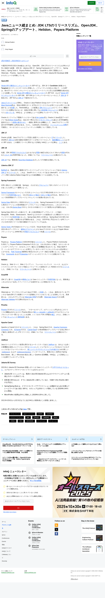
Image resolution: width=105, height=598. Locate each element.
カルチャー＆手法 (79, 451)
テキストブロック (48, 120)
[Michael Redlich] (3, 42)
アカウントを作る (7, 539)
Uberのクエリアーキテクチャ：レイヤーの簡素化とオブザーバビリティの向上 (52, 471)
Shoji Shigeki (10, 49)
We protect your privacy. (84, 68)
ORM (21, 431)
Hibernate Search (54, 307)
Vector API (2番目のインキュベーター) (33, 93)
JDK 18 (4, 165)
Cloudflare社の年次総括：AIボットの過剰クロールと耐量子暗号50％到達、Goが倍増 (18, 463)
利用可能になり (17, 200)
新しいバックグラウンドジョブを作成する (47, 359)
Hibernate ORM (34, 307)
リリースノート (49, 158)
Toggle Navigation (4, 2)
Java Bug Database (26, 165)
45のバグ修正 (37, 200)
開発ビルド (27, 289)
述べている (16, 113)
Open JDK (37, 427)
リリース (59, 138)
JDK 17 (25, 98)
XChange (18, 340)
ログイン (5, 545)
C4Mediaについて (7, 569)
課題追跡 (26, 327)
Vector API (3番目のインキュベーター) (16, 86)
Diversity (5, 574)
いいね (7, 56)
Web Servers (30, 431)
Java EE (56, 427)
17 (53, 138)
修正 (57, 324)
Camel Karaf (32, 340)
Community (16, 262)
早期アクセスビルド (19, 155)
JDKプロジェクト (48, 108)
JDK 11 (12, 140)
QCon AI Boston (37, 546)
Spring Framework (8, 198)
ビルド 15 (10, 158)
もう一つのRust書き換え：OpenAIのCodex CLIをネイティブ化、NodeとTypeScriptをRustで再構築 (17, 470)
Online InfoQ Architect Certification (36, 539)
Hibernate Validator (12, 309)
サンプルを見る (82, 51)
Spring (13, 431)
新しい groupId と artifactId (46, 322)
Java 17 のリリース (9, 103)
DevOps (41, 424)
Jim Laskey (41, 118)
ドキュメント (17, 327)
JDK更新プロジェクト (53, 110)
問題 (38, 155)
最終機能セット (58, 140)
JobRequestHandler (30, 362)
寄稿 (4, 558)
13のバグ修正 (48, 200)
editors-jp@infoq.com (31, 587)
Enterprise (30, 262)
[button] (89, 63)
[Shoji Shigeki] (3, 49)
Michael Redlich (10, 42)
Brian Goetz (16, 120)
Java (4, 19)
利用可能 (18, 224)
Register (90, 2)
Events (5, 554)
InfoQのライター (8, 561)
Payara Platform (17, 249)
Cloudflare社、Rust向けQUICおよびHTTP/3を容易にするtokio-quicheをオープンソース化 (18, 456)
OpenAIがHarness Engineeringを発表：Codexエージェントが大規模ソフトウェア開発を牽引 (53, 464)
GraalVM (18, 289)
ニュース (17, 16)
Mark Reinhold (7, 105)
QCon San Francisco (35, 559)
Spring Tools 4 (7, 234)
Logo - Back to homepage (12, 2)
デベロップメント (16, 424)
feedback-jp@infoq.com (8, 587)
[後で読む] (14, 56)
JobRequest (12, 362)
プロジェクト (44, 190)
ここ (63, 142)
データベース (54, 431)
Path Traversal (20, 259)
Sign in (99, 2)
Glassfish (50, 424)
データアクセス (42, 431)
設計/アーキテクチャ (29, 424)
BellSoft (5, 175)
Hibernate (47, 427)
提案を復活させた (23, 122)
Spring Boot (21, 212)
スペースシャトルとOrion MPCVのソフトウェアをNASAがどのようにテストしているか (87, 470)
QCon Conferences (6, 549)
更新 (64, 155)
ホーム (5, 535)
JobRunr (52, 354)
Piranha (5, 320)
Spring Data (6, 207)
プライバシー (74, 594)
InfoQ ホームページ (7, 16)
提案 (15, 108)
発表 (42, 302)
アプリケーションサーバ (17, 427)
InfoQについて (7, 564)
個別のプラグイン (34, 237)
